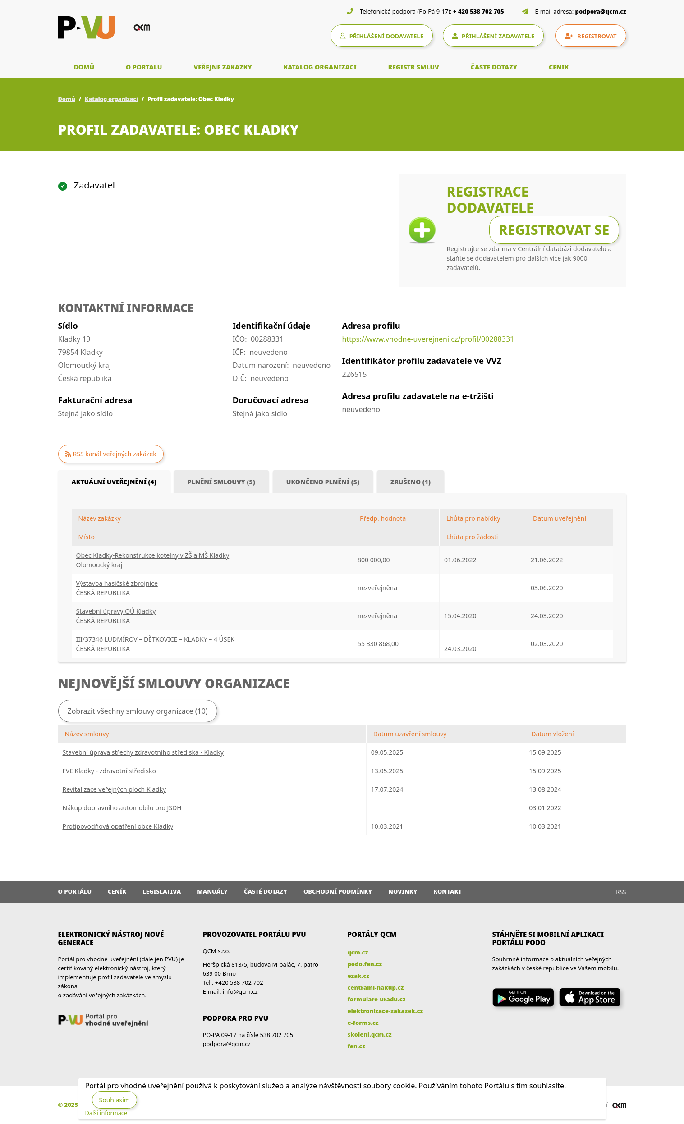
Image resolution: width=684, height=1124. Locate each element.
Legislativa (161, 891)
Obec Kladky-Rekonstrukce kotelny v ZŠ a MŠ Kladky (153, 555)
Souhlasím (114, 1100)
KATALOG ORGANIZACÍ (320, 67)
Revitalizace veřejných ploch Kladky (114, 789)
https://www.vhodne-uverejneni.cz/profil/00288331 (428, 339)
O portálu (75, 891)
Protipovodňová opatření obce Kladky (118, 826)
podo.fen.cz (365, 964)
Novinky (402, 891)
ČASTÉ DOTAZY (494, 67)
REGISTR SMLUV (413, 67)
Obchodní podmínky (337, 891)
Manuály (212, 891)
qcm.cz (358, 952)
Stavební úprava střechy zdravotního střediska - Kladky (143, 752)
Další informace (106, 1113)
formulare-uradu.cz (377, 999)
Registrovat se (554, 229)
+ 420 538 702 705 (478, 11)
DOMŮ (84, 67)
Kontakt (447, 891)
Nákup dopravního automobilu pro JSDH (122, 807)
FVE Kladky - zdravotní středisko (109, 770)
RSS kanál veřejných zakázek (114, 454)
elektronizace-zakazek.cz (385, 1011)
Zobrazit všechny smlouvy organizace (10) (138, 711)
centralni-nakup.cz (376, 987)
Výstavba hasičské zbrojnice (117, 583)
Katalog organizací (111, 99)
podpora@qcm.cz (600, 11)
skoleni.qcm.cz (370, 1034)
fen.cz (356, 1046)
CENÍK (559, 67)
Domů (66, 99)
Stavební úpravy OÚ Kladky (116, 611)
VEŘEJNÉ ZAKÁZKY (222, 67)
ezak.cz (359, 976)
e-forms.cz (363, 1022)
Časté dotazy (265, 891)
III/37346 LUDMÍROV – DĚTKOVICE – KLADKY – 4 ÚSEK (155, 639)
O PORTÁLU (144, 67)
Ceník (117, 891)
